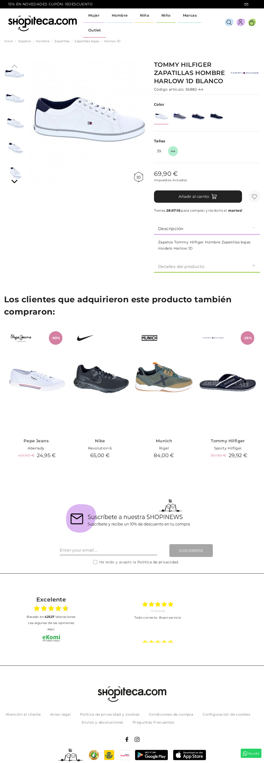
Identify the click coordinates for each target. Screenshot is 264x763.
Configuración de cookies (226, 714)
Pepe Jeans (36, 440)
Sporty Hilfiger (228, 448)
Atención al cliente (23, 714)
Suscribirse (191, 550)
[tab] (207, 228)
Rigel (164, 448)
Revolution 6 (100, 448)
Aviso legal (60, 714)
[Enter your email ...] (108, 550)
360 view (138, 177)
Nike (100, 440)
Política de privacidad (157, 562)
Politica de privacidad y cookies (110, 714)
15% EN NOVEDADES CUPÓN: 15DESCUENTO (50, 4)
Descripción (207, 228)
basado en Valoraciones (51, 617)
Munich (164, 440)
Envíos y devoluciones (102, 722)
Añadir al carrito (198, 197)
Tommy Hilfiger (228, 440)
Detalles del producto (207, 266)
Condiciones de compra (171, 714)
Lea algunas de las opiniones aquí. (51, 626)
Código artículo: (169, 89)
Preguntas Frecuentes (153, 722)
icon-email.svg (246, 4)
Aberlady (36, 448)
